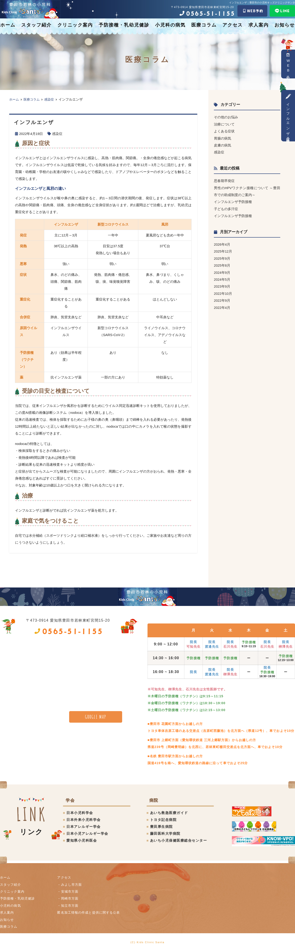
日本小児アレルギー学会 (87, 833)
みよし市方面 (72, 884)
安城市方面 (70, 891)
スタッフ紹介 (36, 25)
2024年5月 (222, 278)
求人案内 (258, 25)
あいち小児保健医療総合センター (178, 840)
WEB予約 (288, 64)
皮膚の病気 (222, 145)
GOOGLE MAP (95, 716)
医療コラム (204, 25)
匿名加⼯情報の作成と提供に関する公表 (91, 912)
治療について (224, 124)
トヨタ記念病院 (163, 820)
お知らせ (284, 25)
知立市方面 (70, 905)
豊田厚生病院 (161, 827)
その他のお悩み (226, 117)
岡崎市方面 (70, 898)
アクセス (232, 25)
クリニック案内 (75, 25)
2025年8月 (222, 264)
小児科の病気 (170, 25)
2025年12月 (223, 250)
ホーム (7, 25)
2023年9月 (222, 285)
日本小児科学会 (79, 813)
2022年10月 (223, 292)
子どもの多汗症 (226, 208)
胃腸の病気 (222, 138)
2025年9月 (222, 257)
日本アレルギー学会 (83, 827)
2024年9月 (222, 271)
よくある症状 (224, 131)
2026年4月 (222, 243)
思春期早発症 (224, 180)
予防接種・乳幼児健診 (124, 25)
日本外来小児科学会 (83, 820)
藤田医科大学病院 (165, 833)
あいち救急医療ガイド (169, 813)
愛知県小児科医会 (81, 840)
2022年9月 (222, 299)
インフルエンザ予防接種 (288, 115)
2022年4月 (222, 305)
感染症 (57, 134)
